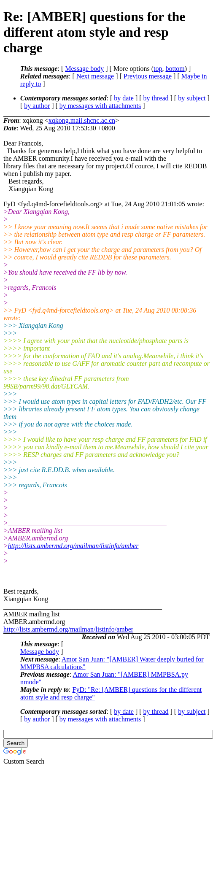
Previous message (148, 76)
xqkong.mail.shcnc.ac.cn (82, 120)
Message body (84, 68)
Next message (95, 76)
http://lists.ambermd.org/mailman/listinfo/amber (73, 545)
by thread (156, 98)
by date (124, 98)
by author (37, 105)
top (158, 68)
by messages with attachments (100, 105)
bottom (174, 68)
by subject (191, 98)
